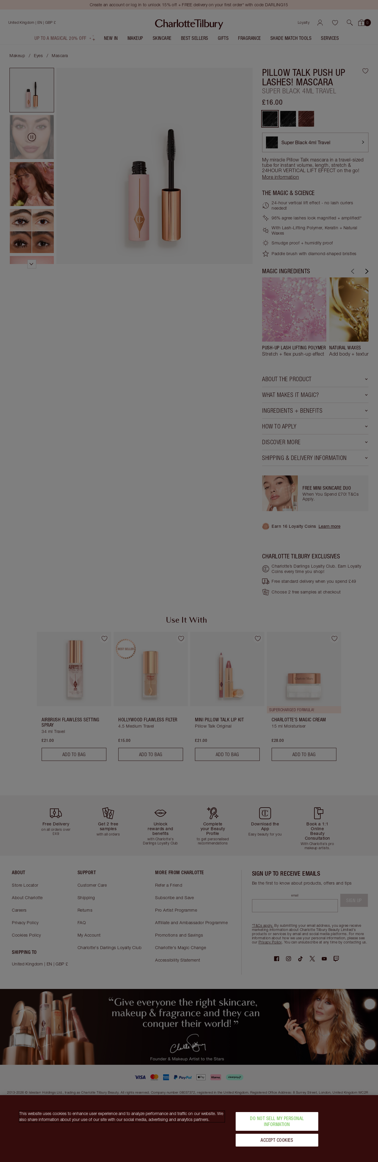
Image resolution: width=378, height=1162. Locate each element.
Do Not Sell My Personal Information (277, 1123)
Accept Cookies (277, 1142)
